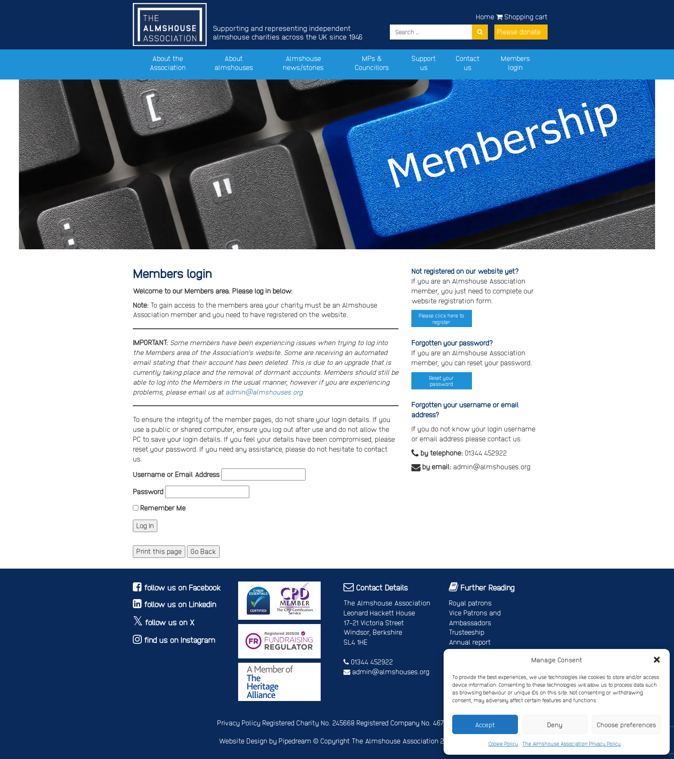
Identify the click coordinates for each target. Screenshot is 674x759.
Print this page (159, 551)
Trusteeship (466, 632)
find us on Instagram (179, 639)
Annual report (470, 642)
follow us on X (170, 622)
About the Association (168, 62)
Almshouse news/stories (303, 62)
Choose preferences (626, 724)
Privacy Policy (238, 723)
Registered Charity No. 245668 (308, 723)
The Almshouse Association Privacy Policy (571, 744)
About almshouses (233, 62)
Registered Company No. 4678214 (406, 723)
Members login (515, 62)
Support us (423, 62)
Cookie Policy (503, 744)
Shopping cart (522, 16)
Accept (485, 724)
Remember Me (159, 508)
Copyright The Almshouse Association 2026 (388, 741)
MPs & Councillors (372, 62)
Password (148, 491)
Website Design (243, 741)
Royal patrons (470, 603)
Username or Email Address (176, 474)
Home (485, 16)
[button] (657, 659)
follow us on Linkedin (180, 604)
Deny (555, 724)
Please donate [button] (519, 32)
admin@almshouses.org (264, 392)
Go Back (203, 551)
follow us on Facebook (182, 587)
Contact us (468, 62)
